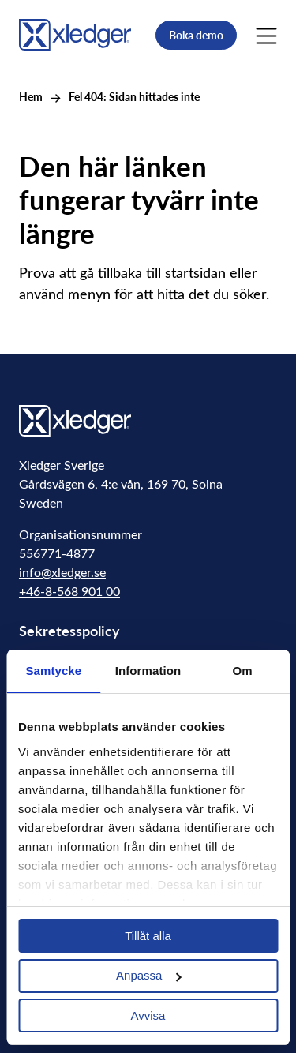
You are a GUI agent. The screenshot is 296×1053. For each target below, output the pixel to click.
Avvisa (148, 1015)
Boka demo (196, 35)
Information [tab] (148, 670)
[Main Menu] (266, 35)
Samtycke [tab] (53, 670)
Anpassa (148, 975)
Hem (31, 96)
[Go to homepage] (75, 33)
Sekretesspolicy (69, 630)
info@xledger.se (62, 572)
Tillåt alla (148, 935)
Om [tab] (243, 670)
